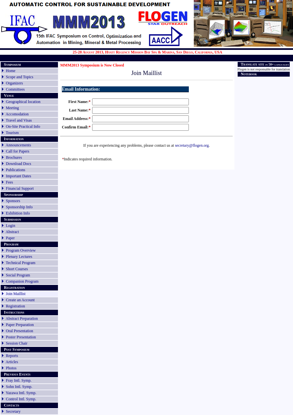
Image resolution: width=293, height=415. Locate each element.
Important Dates (18, 176)
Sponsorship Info (19, 207)
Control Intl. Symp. (21, 399)
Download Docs (18, 163)
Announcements (18, 145)
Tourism (12, 132)
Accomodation (17, 114)
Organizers (14, 83)
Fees (9, 182)
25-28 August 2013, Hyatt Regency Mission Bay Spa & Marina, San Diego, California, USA (147, 52)
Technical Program (20, 262)
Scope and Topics (19, 77)
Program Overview (21, 250)
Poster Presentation (21, 337)
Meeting (12, 108)
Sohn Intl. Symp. (19, 386)
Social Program (18, 275)
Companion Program (22, 281)
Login (10, 225)
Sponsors (13, 201)
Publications (15, 170)
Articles (12, 362)
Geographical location (23, 101)
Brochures (14, 157)
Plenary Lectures (19, 256)
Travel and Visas (19, 120)
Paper (10, 238)
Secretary (11, 411)
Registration (15, 306)
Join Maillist (15, 293)
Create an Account (20, 300)
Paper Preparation (20, 324)
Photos (11, 368)
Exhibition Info (18, 213)
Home (10, 70)
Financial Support (20, 188)
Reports (12, 355)
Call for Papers (17, 151)
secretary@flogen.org (192, 145)
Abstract (12, 232)
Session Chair (16, 343)
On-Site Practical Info (23, 126)
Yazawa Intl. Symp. (21, 393)
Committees (15, 89)
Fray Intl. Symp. (19, 380)
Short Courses (17, 269)
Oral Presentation (19, 331)
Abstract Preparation (22, 318)
